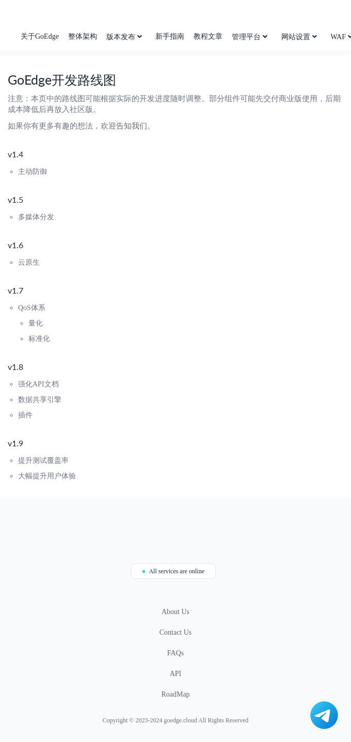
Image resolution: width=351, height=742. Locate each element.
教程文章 (208, 36)
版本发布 (125, 37)
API (176, 674)
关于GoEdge (40, 36)
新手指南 (169, 36)
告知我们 (131, 126)
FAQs (175, 653)
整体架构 (82, 36)
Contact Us (175, 632)
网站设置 (300, 37)
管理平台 (250, 37)
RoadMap (175, 694)
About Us (175, 612)
